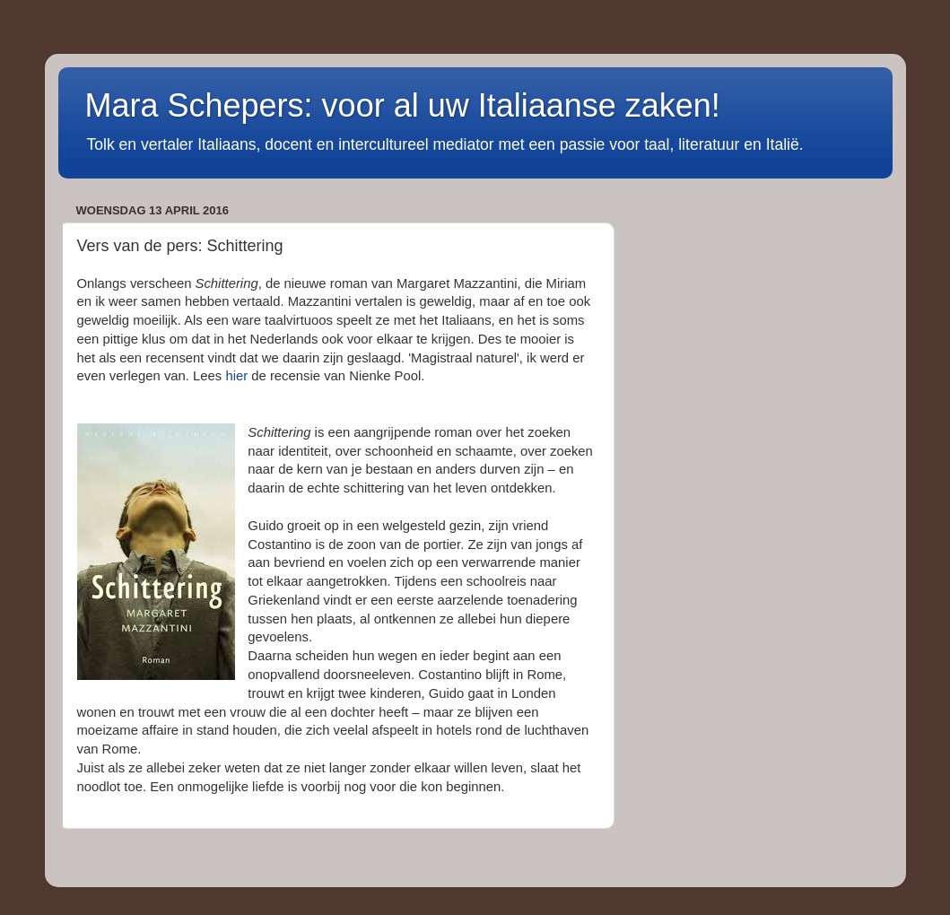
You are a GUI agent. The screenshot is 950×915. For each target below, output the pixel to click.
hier (236, 376)
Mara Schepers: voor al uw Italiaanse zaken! (402, 105)
